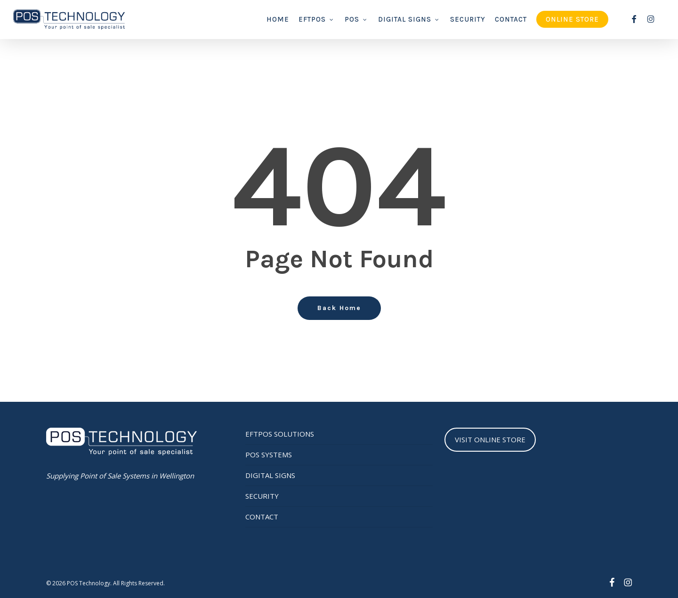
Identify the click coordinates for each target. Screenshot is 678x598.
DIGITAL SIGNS (270, 475)
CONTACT (261, 516)
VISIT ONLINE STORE (490, 439)
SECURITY (262, 496)
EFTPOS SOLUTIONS (279, 434)
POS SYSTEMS (268, 454)
